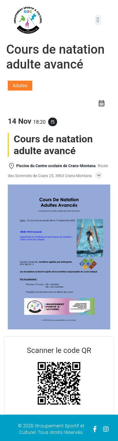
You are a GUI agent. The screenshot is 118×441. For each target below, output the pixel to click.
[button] (98, 20)
